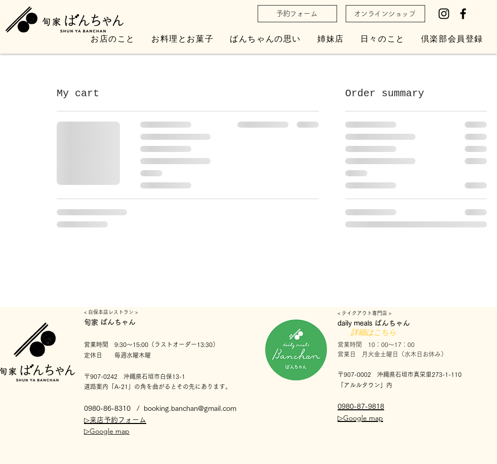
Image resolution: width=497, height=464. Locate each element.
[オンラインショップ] (385, 13)
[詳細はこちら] (373, 333)
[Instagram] (444, 14)
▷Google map (107, 431)
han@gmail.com (211, 408)
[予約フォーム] (297, 13)
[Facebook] (463, 14)
